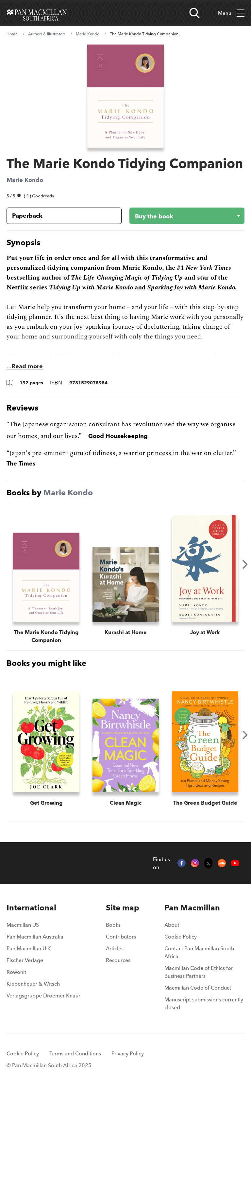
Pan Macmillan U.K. (29, 1042)
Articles (115, 1042)
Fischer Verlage (25, 1054)
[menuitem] (43, 1001)
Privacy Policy (127, 1147)
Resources (118, 1054)
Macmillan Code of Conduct (197, 1081)
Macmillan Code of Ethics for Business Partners (198, 1066)
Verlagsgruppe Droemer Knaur (43, 1089)
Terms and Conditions (75, 1147)
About (171, 1018)
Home (12, 33)
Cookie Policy (180, 1030)
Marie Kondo (87, 33)
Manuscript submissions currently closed (203, 1097)
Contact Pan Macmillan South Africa (199, 1046)
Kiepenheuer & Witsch (33, 1077)
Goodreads (43, 195)
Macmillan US (23, 1018)
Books (113, 1018)
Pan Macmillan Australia (35, 1030)
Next (245, 564)
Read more (27, 366)
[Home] (37, 13)
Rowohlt (16, 1066)
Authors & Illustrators (46, 33)
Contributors (121, 1030)
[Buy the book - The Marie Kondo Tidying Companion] (182, 216)
